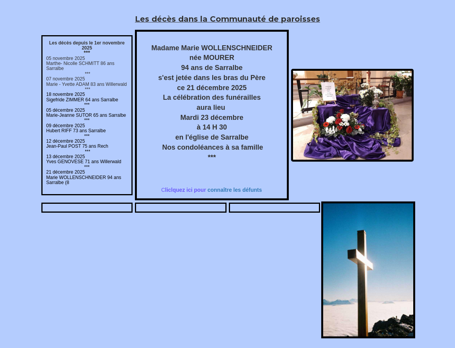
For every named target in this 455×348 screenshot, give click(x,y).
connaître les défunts (213, 190)
